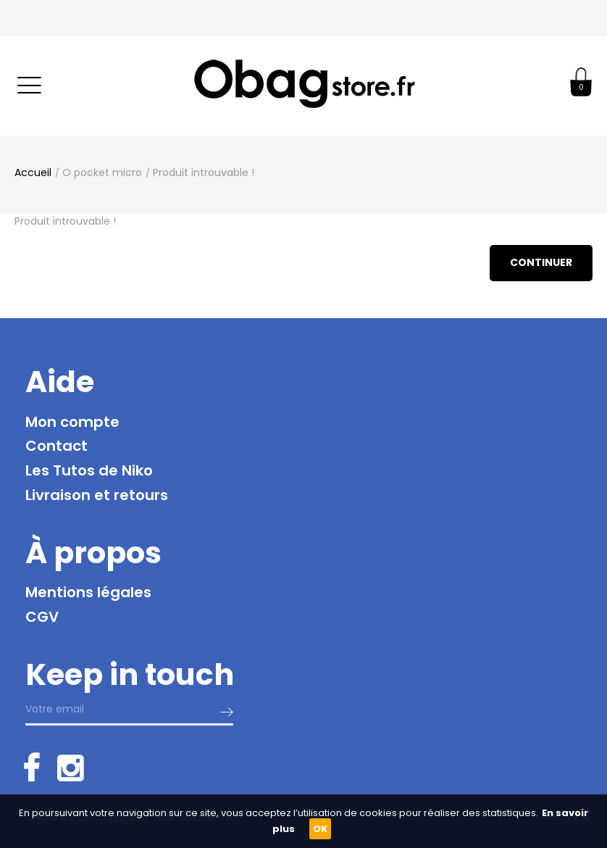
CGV (42, 617)
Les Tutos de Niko (89, 470)
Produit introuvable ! (203, 172)
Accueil (32, 172)
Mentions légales (88, 592)
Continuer (541, 262)
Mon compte (72, 422)
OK (320, 829)
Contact (56, 446)
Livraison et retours (96, 495)
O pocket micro (102, 172)
